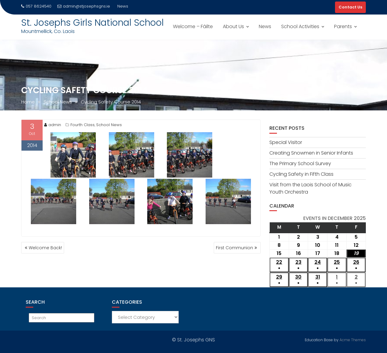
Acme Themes (353, 339)
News (265, 26)
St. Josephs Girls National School (92, 22)
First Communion (234, 248)
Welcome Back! (45, 248)
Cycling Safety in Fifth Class (301, 174)
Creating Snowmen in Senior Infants (311, 152)
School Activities (300, 26)
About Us (233, 26)
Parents (343, 26)
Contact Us (350, 7)
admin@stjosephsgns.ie (83, 6)
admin (52, 125)
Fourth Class (82, 125)
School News (109, 125)
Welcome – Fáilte (193, 26)
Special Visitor (285, 142)
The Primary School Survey (300, 163)
